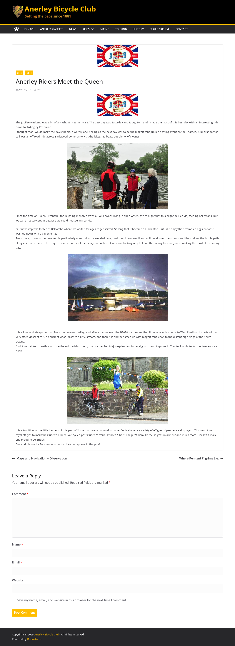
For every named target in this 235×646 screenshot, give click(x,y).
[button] (92, 29)
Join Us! (29, 29)
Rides (86, 29)
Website (17, 580)
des (39, 89)
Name (17, 544)
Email (17, 562)
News (72, 29)
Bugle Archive (160, 29)
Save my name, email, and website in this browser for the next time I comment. (72, 600)
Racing (104, 29)
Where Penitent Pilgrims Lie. (201, 458)
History (138, 29)
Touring (121, 29)
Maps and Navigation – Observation (39, 458)
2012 (19, 73)
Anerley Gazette (51, 29)
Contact (182, 29)
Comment (20, 494)
